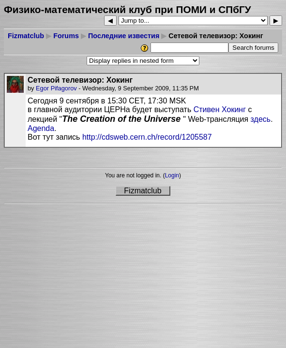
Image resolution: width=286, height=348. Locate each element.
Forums (66, 36)
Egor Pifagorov (56, 88)
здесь (261, 119)
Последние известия (123, 36)
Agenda (41, 128)
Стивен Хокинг (220, 109)
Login (172, 175)
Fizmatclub (26, 36)
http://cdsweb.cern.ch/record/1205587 (145, 137)
